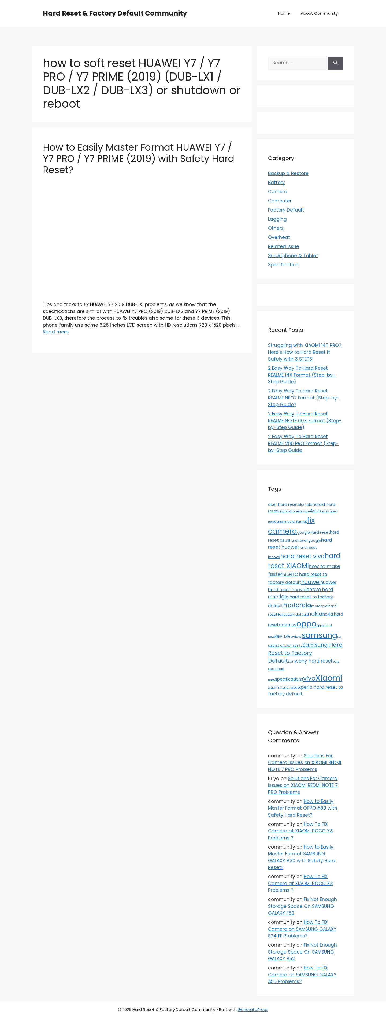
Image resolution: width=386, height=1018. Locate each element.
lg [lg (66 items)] (282, 596)
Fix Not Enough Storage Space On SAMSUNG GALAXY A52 (302, 952)
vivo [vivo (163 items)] (309, 678)
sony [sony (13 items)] (292, 661)
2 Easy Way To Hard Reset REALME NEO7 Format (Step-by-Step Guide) (304, 398)
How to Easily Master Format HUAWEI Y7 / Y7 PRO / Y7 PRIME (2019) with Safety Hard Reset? (138, 158)
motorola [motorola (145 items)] (297, 605)
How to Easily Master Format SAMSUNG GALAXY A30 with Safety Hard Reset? (301, 857)
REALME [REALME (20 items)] (282, 636)
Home (284, 13)
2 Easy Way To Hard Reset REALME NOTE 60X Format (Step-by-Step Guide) (305, 420)
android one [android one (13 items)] (288, 511)
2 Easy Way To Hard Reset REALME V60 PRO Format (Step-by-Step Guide (303, 443)
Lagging (277, 219)
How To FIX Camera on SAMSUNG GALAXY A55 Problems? (302, 975)
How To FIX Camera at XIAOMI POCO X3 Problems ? (300, 831)
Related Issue (283, 246)
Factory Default (286, 210)
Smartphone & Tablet (293, 255)
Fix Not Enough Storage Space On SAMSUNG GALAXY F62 (302, 906)
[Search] (335, 63)
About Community (319, 13)
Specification (283, 264)
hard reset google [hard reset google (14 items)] (305, 540)
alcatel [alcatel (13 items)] (304, 504)
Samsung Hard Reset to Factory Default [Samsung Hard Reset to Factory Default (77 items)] (305, 652)
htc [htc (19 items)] (286, 574)
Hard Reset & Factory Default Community (115, 13)
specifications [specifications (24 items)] (289, 679)
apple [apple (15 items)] (304, 511)
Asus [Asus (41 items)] (315, 511)
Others (276, 228)
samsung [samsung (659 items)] (319, 635)
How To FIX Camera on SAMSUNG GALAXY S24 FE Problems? (302, 929)
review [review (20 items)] (295, 636)
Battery (276, 182)
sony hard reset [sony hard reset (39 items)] (314, 661)
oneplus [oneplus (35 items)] (287, 625)
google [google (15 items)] (303, 532)
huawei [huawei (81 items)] (310, 582)
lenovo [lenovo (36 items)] (297, 589)
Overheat (279, 237)
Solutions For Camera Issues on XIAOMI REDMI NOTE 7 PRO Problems (304, 762)
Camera (277, 191)
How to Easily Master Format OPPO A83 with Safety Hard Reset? (302, 808)
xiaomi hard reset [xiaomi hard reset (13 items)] (283, 687)
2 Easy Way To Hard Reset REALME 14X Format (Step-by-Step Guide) (301, 375)
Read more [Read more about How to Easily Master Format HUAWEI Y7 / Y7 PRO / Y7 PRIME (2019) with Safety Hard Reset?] (56, 332)
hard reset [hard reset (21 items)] (320, 532)
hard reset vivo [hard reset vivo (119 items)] (302, 556)
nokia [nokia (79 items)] (315, 613)
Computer (280, 201)
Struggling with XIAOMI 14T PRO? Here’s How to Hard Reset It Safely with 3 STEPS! (304, 352)
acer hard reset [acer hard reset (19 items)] (283, 504)
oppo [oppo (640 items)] (306, 623)
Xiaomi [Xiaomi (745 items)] (329, 677)
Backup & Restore (288, 173)
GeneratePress (253, 1009)
